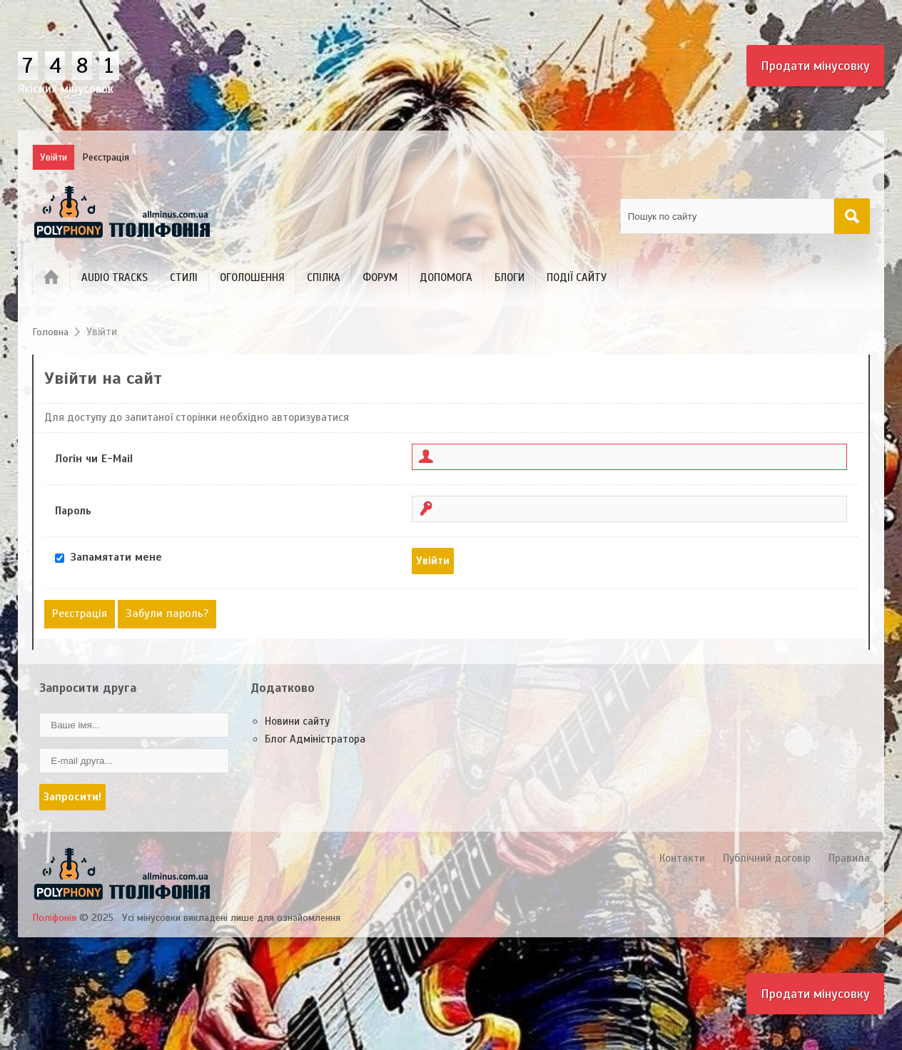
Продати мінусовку (815, 65)
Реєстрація (79, 613)
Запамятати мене (116, 557)
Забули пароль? (167, 613)
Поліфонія (54, 918)
